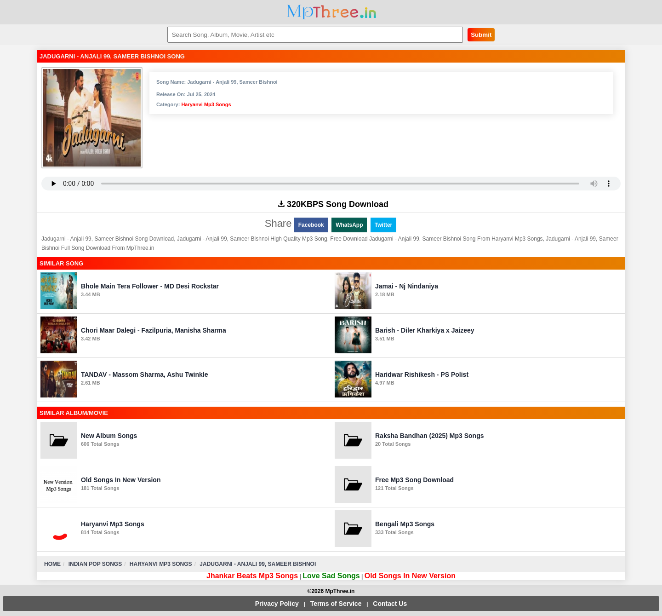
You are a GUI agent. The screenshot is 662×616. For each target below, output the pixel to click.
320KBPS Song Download (333, 204)
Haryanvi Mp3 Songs (206, 104)
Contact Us (390, 603)
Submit (481, 34)
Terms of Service (336, 603)
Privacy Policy (277, 603)
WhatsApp (349, 225)
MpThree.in (331, 12)
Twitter (383, 225)
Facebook (311, 225)
